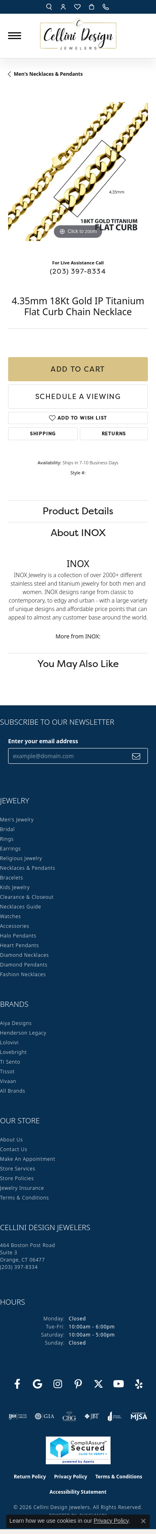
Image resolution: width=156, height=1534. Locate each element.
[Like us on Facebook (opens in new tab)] (17, 1384)
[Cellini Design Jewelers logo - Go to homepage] (78, 32)
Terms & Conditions (24, 1197)
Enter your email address (43, 741)
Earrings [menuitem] (10, 848)
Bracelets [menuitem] (11, 877)
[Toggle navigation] (14, 35)
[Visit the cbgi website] (69, 1416)
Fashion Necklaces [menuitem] (23, 974)
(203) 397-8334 (78, 271)
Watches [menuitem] (10, 916)
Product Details (78, 511)
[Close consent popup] (143, 1521)
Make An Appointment (28, 1159)
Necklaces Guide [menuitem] (20, 906)
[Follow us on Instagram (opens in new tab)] (58, 1384)
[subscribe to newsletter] (136, 755)
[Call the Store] (19, 1267)
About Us (11, 1139)
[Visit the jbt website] (92, 1416)
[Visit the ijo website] (18, 1416)
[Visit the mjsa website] (138, 1416)
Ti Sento (10, 1061)
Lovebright (13, 1052)
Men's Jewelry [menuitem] (17, 819)
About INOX (78, 532)
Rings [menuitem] (7, 839)
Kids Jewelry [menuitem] (15, 887)
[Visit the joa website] (115, 1416)
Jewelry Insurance (22, 1188)
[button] (49, 7)
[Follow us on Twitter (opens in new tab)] (98, 1384)
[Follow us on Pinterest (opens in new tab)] (78, 1384)
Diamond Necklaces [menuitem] (24, 955)
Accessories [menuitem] (14, 926)
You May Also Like (78, 663)
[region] (78, 171)
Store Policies (17, 1178)
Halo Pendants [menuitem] (18, 935)
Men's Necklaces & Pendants (48, 74)
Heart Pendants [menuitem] (19, 945)
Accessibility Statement (77, 1491)
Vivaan (8, 1081)
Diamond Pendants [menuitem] (23, 964)
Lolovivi (9, 1042)
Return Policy (30, 1476)
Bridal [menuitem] (7, 829)
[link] (107, 7)
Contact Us (13, 1149)
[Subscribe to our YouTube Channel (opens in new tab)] (119, 1384)
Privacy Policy (70, 1476)
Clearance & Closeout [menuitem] (26, 897)
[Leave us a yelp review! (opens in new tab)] (139, 1384)
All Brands (12, 1090)
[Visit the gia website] (44, 1416)
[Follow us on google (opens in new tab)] (38, 1384)
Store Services (17, 1168)
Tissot (7, 1071)
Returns (114, 433)
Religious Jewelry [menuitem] (21, 858)
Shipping (43, 433)
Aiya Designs (16, 1023)
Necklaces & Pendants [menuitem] (27, 868)
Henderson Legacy (23, 1032)
